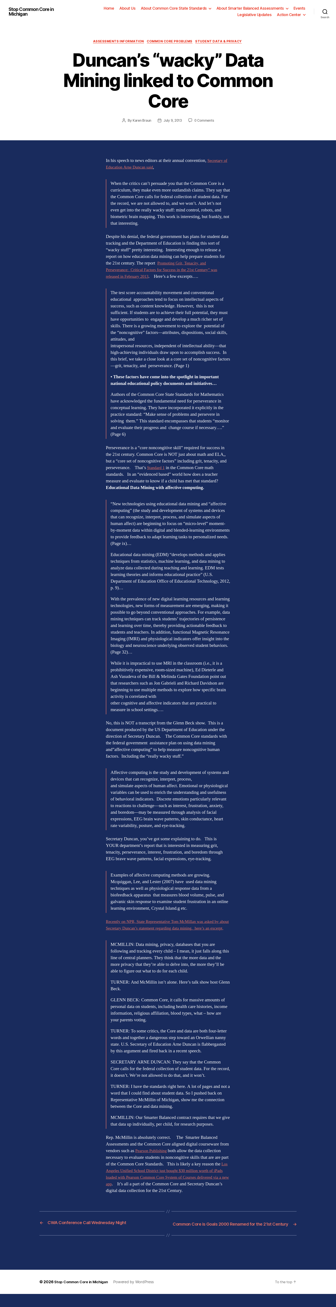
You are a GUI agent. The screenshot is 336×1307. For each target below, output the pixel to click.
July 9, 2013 (172, 121)
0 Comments (205, 121)
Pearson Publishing (152, 1158)
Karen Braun (141, 121)
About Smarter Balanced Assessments (250, 8)
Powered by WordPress (138, 1295)
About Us (127, 8)
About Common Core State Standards (174, 8)
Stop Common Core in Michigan (34, 11)
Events (299, 8)
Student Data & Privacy (221, 42)
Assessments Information (117, 42)
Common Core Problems (170, 42)
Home (109, 8)
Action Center (289, 14)
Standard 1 (156, 468)
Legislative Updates (254, 14)
